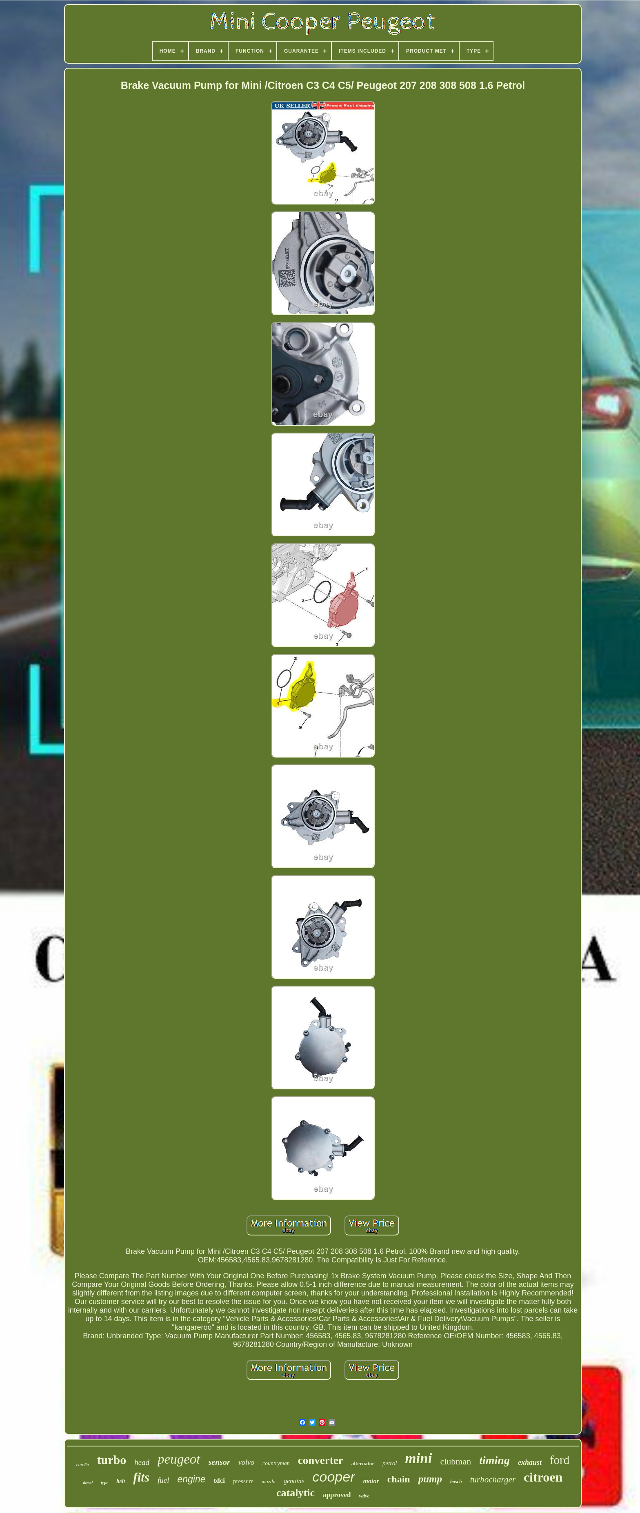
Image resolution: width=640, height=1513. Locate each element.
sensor (219, 1461)
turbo (111, 1459)
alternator (362, 1463)
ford (559, 1459)
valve (364, 1496)
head (141, 1462)
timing (494, 1460)
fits (141, 1477)
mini (418, 1458)
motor (371, 1480)
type (104, 1482)
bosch (456, 1481)
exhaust (530, 1462)
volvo (246, 1462)
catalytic (295, 1493)
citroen (543, 1477)
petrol (389, 1463)
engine (191, 1479)
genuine (294, 1480)
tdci (219, 1480)
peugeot (179, 1459)
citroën (82, 1464)
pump (430, 1478)
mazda (269, 1481)
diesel (88, 1482)
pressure (243, 1481)
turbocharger (493, 1479)
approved (337, 1495)
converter (320, 1460)
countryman (276, 1463)
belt (120, 1481)
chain (398, 1479)
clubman (455, 1461)
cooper (334, 1476)
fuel (163, 1480)
